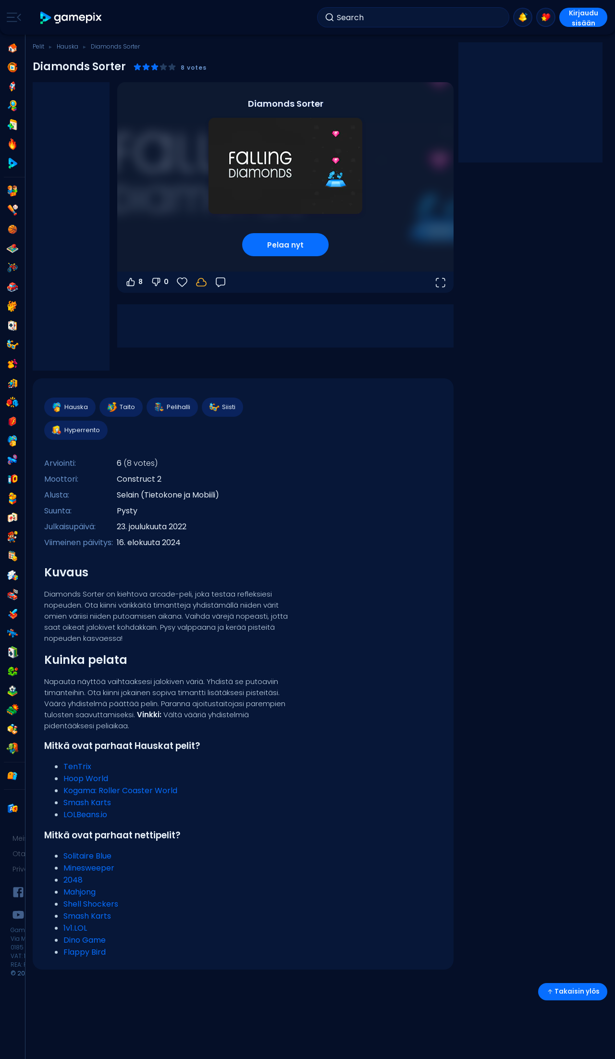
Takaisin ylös (573, 991)
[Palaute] (220, 282)
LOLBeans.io (85, 814)
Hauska (67, 46)
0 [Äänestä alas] (159, 282)
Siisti (222, 407)
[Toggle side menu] (12, 17)
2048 (73, 879)
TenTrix (77, 766)
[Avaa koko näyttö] (440, 282)
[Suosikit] (182, 282)
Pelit (38, 46)
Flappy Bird (84, 952)
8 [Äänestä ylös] (134, 282)
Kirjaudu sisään (583, 17)
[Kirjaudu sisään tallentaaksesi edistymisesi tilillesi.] (201, 282)
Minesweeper (88, 867)
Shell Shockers (90, 903)
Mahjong (79, 891)
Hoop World (85, 778)
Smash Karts (87, 802)
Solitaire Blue (87, 855)
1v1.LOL (75, 928)
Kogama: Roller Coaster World (120, 790)
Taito (120, 407)
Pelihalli (171, 407)
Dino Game (84, 940)
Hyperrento (75, 430)
